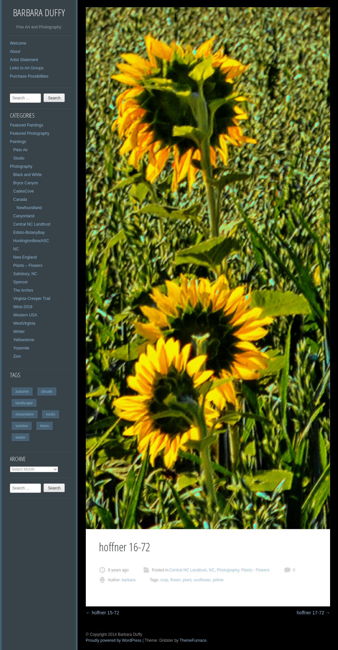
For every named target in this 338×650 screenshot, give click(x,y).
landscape (24, 402)
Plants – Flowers (28, 265)
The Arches (23, 290)
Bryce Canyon (25, 183)
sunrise (22, 425)
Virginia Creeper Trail (32, 298)
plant (187, 580)
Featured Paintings (26, 125)
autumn (22, 391)
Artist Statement (24, 59)
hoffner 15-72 (102, 612)
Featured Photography (29, 133)
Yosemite (21, 348)
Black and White (27, 174)
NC (16, 249)
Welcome (18, 43)
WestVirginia (24, 323)
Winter (19, 331)
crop (164, 580)
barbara (128, 580)
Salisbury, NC (25, 273)
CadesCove (23, 191)
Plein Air (20, 150)
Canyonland (23, 216)
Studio (18, 158)
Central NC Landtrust (32, 224)
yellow (218, 580)
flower (175, 580)
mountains (25, 414)
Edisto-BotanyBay (29, 232)
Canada (20, 199)
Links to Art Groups (27, 68)
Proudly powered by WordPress (114, 640)
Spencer (20, 282)
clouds (46, 391)
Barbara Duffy (39, 12)
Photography (21, 166)
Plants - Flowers (255, 570)
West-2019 (22, 307)
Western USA (25, 315)
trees (44, 425)
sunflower (202, 580)
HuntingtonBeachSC (31, 240)
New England (25, 257)
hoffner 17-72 (313, 612)
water (20, 437)
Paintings (18, 141)
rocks (50, 414)
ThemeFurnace (193, 640)
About (15, 51)
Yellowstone (23, 340)
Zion (17, 356)
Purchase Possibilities (29, 76)
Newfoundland (29, 207)
